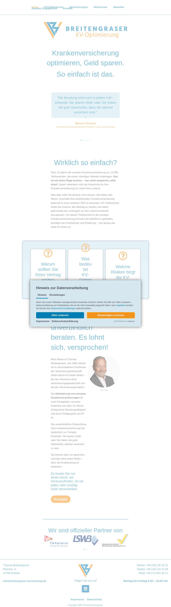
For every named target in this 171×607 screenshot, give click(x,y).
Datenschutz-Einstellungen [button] (63, 308)
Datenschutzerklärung (65, 321)
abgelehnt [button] (121, 305)
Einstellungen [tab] (57, 295)
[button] (60, 315)
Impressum (43, 321)
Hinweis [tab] (42, 295)
